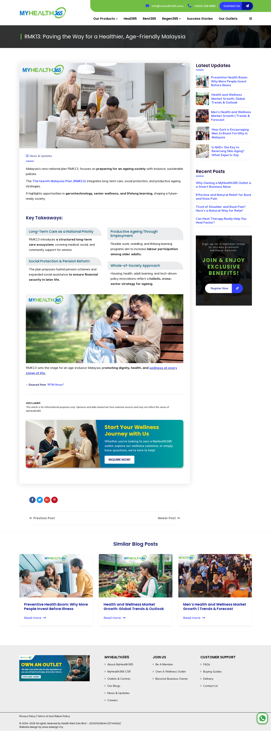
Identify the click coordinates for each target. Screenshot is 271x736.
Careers (112, 700)
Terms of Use (45, 716)
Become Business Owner (171, 678)
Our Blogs (113, 686)
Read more (35, 618)
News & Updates (41, 156)
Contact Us (210, 686)
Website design (28, 727)
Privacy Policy (27, 716)
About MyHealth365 (120, 664)
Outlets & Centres (118, 678)
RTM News (55, 384)
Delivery (208, 678)
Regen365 (170, 18)
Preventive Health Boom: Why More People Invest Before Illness (229, 81)
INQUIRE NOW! (119, 459)
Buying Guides (212, 671)
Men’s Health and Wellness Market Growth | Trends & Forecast (231, 116)
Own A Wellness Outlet (170, 671)
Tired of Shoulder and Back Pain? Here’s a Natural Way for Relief (221, 209)
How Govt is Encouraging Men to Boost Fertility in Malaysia (230, 133)
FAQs (206, 664)
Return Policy (62, 716)
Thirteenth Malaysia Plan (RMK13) (59, 181)
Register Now (227, 288)
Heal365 (130, 18)
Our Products (104, 18)
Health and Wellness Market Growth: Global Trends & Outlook (228, 98)
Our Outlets (228, 18)
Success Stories (200, 18)
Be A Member (164, 664)
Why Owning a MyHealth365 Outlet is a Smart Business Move (223, 185)
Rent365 (149, 18)
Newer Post (169, 518)
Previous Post (42, 518)
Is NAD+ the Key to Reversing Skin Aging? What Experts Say (228, 151)
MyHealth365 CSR (119, 671)
